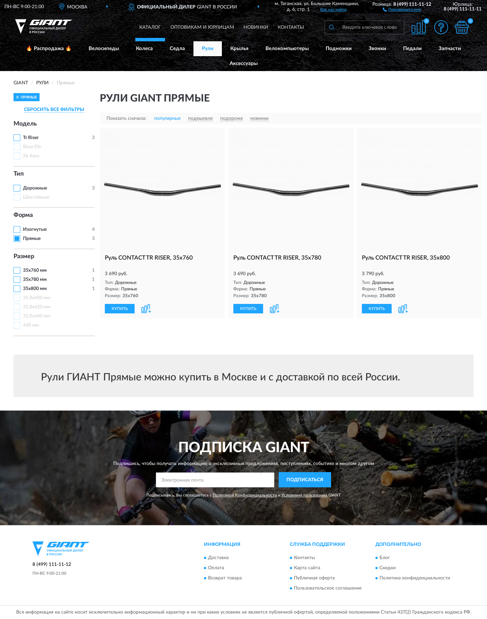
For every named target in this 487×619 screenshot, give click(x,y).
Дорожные (35, 188)
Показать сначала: (126, 118)
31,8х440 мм (36, 316)
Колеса (144, 48)
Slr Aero (31, 156)
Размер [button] (24, 256)
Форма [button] (23, 215)
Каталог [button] (150, 27)
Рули (207, 48)
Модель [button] (25, 124)
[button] (402, 9)
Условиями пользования (304, 495)
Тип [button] (19, 174)
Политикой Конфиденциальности (245, 495)
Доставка (218, 557)
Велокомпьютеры (287, 48)
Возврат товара (225, 578)
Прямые (32, 238)
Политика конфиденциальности (414, 578)
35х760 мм (35, 270)
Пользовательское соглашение (328, 588)
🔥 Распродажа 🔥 (49, 48)
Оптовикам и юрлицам (202, 27)
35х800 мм (35, 288)
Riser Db (32, 147)
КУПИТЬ (120, 309)
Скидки (387, 568)
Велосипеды (104, 48)
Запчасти (450, 48)
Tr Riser (31, 137)
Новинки (256, 27)
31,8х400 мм (36, 297)
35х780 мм (35, 279)
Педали (412, 48)
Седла (177, 48)
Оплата (216, 568)
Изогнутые (35, 229)
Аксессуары (244, 63)
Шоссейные (36, 197)
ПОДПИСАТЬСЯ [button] (304, 480)
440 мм (31, 325)
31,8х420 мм (36, 307)
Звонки (377, 48)
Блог (384, 557)
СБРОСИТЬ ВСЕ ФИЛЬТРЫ (54, 109)
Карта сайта (307, 568)
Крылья (239, 48)
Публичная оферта (314, 578)
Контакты (291, 27)
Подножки (339, 48)
